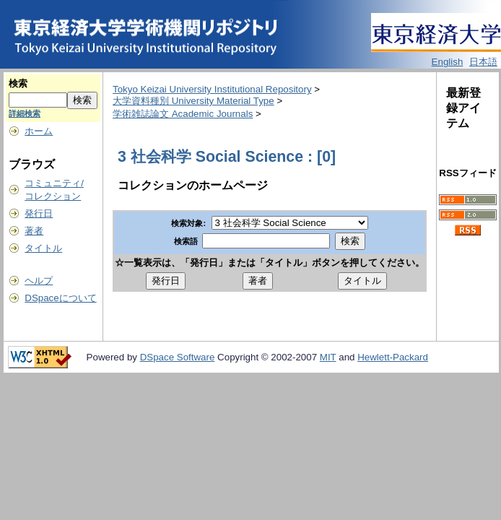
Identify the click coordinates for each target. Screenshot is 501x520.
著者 (34, 230)
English (447, 61)
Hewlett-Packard (392, 357)
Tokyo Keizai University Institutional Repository (212, 89)
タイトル (43, 248)
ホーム (39, 131)
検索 (18, 83)
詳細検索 (24, 113)
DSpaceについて (60, 297)
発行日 (39, 213)
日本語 (483, 61)
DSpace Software (177, 357)
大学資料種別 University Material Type (193, 100)
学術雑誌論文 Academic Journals (183, 113)
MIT (328, 357)
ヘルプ (39, 280)
